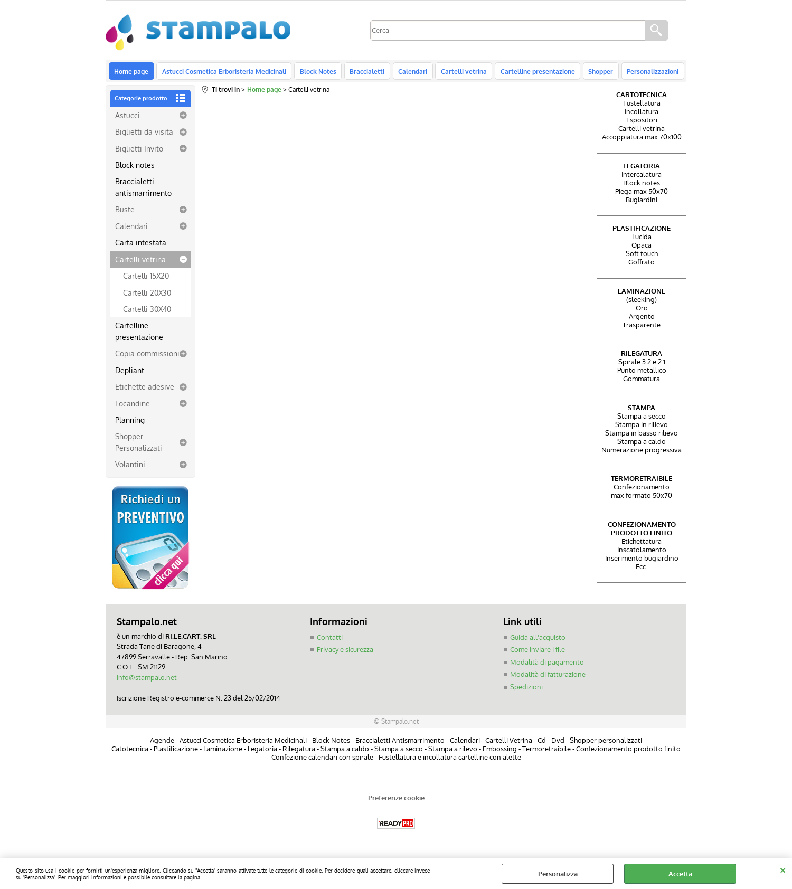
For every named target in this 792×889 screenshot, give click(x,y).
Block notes (135, 168)
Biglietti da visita (144, 134)
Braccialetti (364, 72)
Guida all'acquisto (537, 640)
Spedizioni (526, 690)
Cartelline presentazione (532, 72)
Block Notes (316, 72)
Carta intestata (140, 245)
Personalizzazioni (645, 72)
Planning (130, 423)
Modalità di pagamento (547, 665)
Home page (131, 72)
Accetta (680, 873)
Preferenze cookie (396, 800)
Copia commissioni (147, 356)
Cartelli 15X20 (146, 278)
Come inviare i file (537, 652)
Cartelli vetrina (459, 72)
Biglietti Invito (139, 151)
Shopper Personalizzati (138, 444)
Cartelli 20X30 (147, 295)
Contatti (330, 640)
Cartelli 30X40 (147, 312)
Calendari (408, 72)
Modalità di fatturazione (548, 677)
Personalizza (558, 873)
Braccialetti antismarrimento (143, 189)
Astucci (127, 117)
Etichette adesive (144, 389)
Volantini (130, 467)
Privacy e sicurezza (345, 652)
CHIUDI (783, 869)
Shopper (594, 72)
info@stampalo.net (147, 680)
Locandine (132, 406)
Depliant (129, 372)
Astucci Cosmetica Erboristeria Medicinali (223, 72)
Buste (125, 212)
